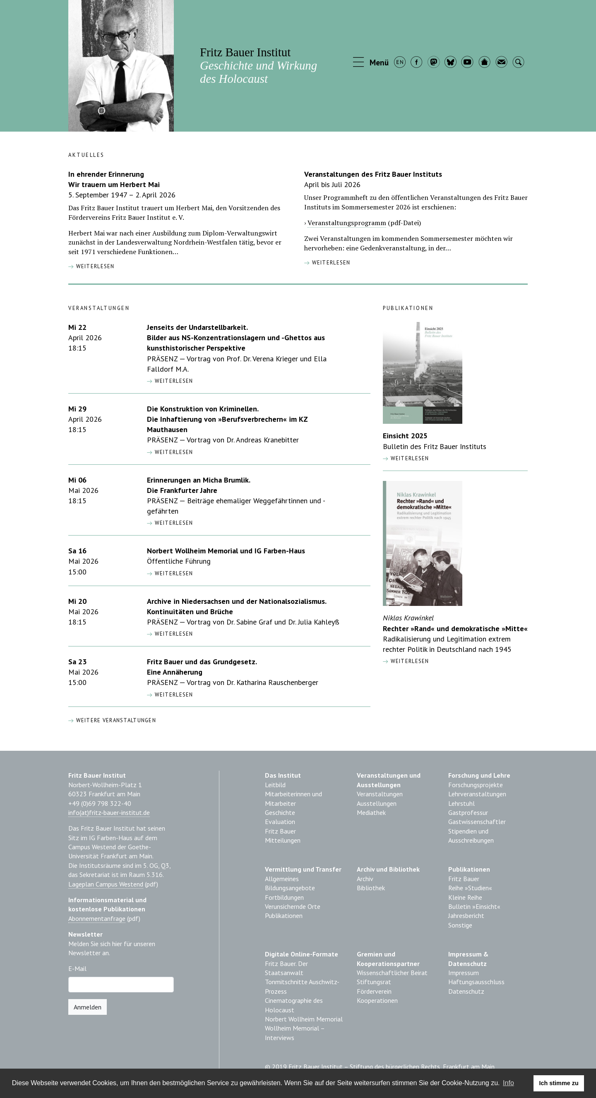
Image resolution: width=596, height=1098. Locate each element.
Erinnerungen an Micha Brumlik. (198, 480)
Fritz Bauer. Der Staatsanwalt (286, 968)
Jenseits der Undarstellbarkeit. (197, 327)
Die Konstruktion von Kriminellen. (203, 408)
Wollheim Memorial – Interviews (294, 1032)
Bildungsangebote (290, 888)
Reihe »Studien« (470, 888)
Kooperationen (377, 1000)
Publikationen (284, 915)
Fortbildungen (284, 897)
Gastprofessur (468, 812)
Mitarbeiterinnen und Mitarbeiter (293, 798)
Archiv (365, 879)
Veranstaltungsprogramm (347, 222)
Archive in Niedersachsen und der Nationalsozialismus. (237, 601)
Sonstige (460, 925)
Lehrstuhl (461, 803)
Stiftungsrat (374, 982)
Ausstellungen (377, 803)
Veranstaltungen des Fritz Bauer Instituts (373, 174)
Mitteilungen (282, 840)
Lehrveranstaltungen (477, 794)
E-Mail (77, 968)
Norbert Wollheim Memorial (304, 1019)
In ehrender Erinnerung (106, 174)
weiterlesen (91, 266)
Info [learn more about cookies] (508, 1082)
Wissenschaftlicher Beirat (392, 972)
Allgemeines (282, 879)
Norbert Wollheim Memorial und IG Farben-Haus (226, 550)
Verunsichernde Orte (292, 906)
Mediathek (371, 812)
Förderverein (374, 991)
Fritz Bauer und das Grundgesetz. (202, 661)
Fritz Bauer (280, 831)
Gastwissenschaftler (477, 821)
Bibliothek (371, 888)
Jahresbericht (466, 915)
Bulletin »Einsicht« (474, 906)
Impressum (463, 972)
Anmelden (87, 1007)
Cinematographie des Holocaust (294, 1005)
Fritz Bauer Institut (258, 65)
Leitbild (275, 785)
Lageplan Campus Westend (105, 884)
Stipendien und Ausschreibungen (471, 835)
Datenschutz (466, 991)
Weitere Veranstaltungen (112, 720)
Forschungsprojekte (475, 785)
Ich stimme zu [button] (559, 1083)
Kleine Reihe (465, 897)
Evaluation (280, 821)
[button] (371, 63)
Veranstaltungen (380, 794)
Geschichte (280, 812)
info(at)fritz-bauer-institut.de (109, 812)
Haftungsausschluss (476, 982)
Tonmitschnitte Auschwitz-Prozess (302, 986)
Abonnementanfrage (96, 918)
